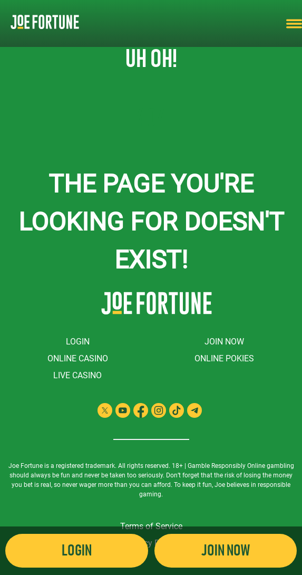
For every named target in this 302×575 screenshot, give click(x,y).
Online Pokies (224, 358)
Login (78, 342)
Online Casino (77, 358)
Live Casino (77, 375)
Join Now (224, 342)
